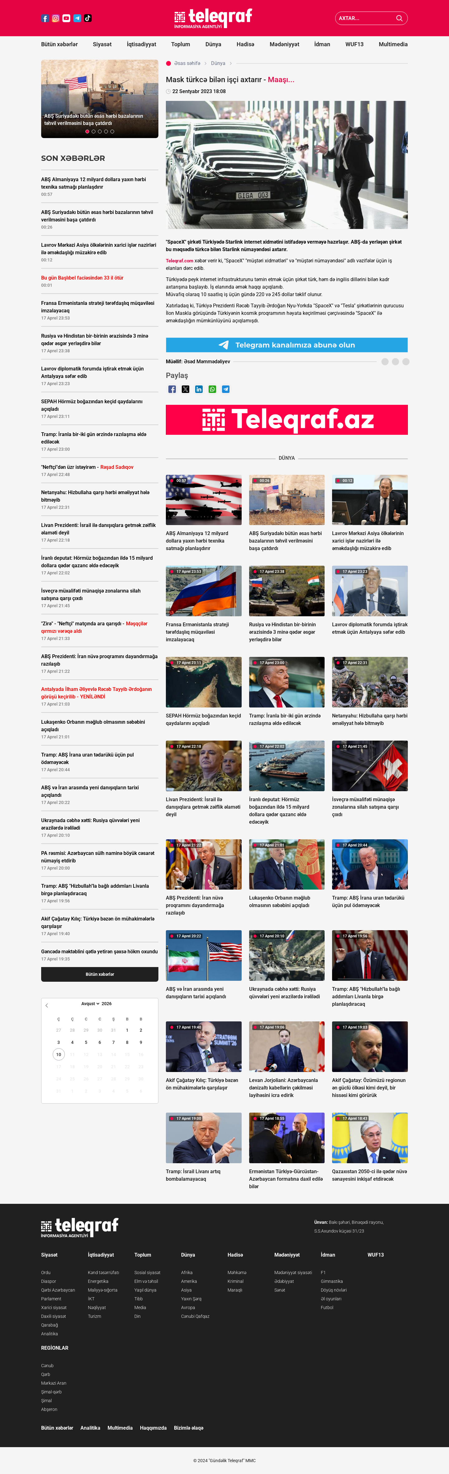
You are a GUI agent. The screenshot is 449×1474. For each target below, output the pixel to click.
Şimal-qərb (51, 1391)
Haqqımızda (153, 1428)
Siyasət (102, 44)
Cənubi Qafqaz (195, 1316)
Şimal (46, 1400)
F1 (323, 1272)
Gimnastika (332, 1281)
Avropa (188, 1307)
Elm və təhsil (146, 1281)
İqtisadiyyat (141, 44)
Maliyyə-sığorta (103, 1290)
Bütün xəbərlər (59, 44)
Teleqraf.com (179, 261)
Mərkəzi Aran (53, 1383)
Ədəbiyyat (284, 1281)
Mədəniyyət (284, 44)
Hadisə (245, 44)
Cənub (47, 1365)
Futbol (327, 1307)
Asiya (186, 1290)
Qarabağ (49, 1325)
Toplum (180, 44)
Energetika (98, 1281)
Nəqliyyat (97, 1307)
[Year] (110, 1003)
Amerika (189, 1281)
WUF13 (354, 44)
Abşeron (49, 1409)
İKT (91, 1298)
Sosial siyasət (147, 1272)
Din (137, 1316)
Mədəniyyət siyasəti (293, 1272)
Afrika (187, 1272)
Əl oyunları (331, 1298)
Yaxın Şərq (191, 1298)
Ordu (46, 1272)
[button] (87, 131)
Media (140, 1307)
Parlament (51, 1298)
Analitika (49, 1333)
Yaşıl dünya (145, 1290)
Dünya (213, 44)
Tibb (138, 1298)
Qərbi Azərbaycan (58, 1290)
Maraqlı (235, 1290)
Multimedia (393, 44)
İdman (322, 44)
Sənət (279, 1290)
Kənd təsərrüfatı (103, 1272)
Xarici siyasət (54, 1307)
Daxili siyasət (53, 1316)
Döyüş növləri (334, 1290)
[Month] (89, 1003)
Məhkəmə (237, 1272)
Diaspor (48, 1281)
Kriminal (236, 1281)
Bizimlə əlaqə (188, 1428)
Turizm (94, 1316)
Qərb (45, 1374)
